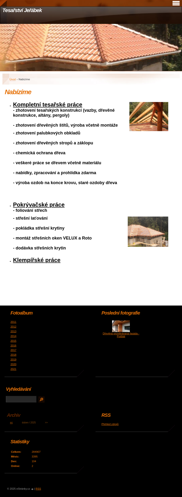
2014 (13, 336)
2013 (13, 331)
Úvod (12, 79)
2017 (13, 350)
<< (11, 422)
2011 (13, 321)
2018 (13, 354)
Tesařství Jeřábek (22, 10)
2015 (13, 340)
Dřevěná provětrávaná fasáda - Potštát (121, 335)
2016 (13, 345)
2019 (13, 359)
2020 (13, 364)
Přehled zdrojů (109, 424)
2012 (13, 326)
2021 (13, 369)
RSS (38, 488)
